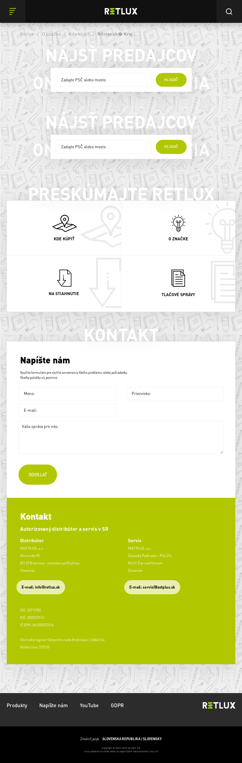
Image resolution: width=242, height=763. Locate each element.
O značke (51, 34)
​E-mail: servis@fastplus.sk (152, 587)
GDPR (117, 705)
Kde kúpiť (78, 34)
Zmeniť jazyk (121, 738)
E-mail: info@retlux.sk (40, 587)
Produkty (17, 705)
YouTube (89, 705)
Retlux (27, 34)
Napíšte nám (53, 705)
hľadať (171, 79)
